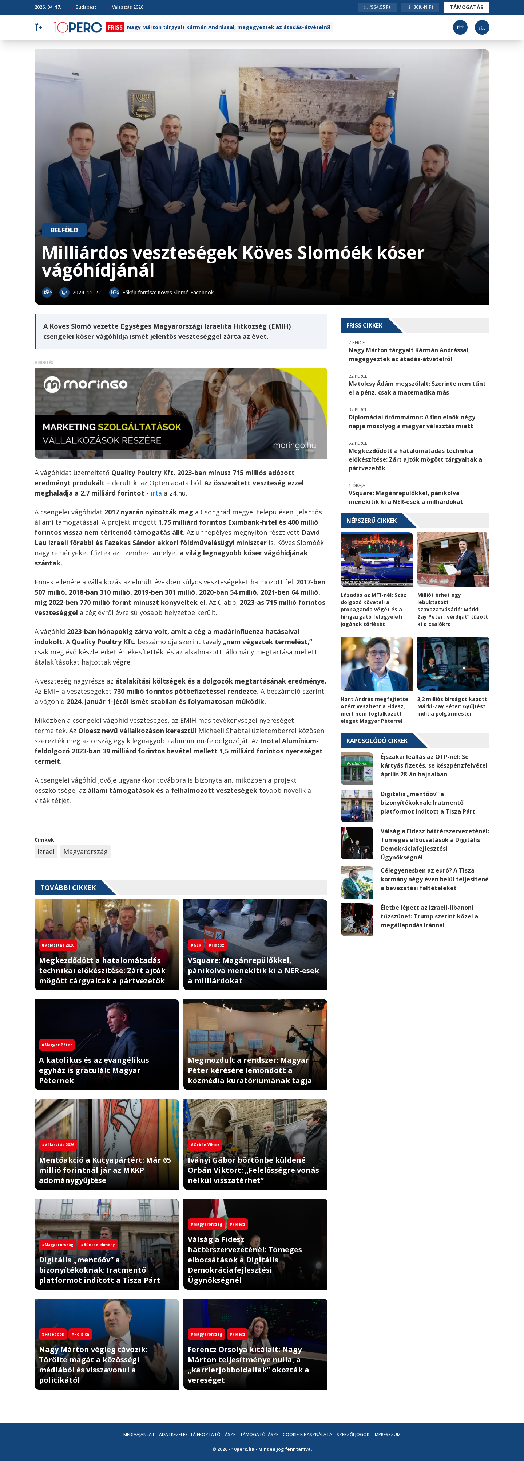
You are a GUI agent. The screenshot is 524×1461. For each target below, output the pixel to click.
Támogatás (466, 7)
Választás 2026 (125, 7)
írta (157, 493)
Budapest (83, 7)
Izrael (46, 851)
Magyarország (85, 851)
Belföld (64, 230)
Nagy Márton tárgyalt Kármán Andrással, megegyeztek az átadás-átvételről (228, 27)
